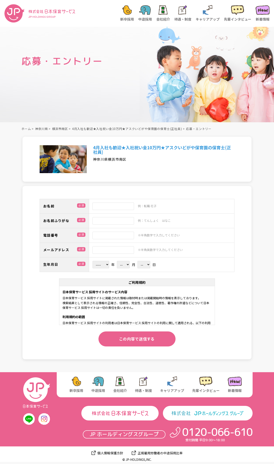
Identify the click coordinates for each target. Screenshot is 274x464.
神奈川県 (41, 129)
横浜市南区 (60, 129)
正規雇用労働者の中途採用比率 (160, 453)
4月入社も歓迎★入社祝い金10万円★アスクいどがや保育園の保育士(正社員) (127, 129)
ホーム (26, 129)
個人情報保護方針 (110, 453)
